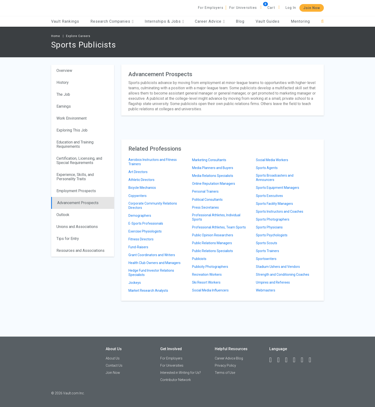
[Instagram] (296, 360)
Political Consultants (207, 199)
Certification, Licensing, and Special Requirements (79, 160)
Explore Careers (78, 36)
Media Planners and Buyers (212, 168)
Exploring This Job (72, 130)
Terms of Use (225, 373)
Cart (271, 8)
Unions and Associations (77, 226)
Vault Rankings (65, 21)
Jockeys (134, 283)
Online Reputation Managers (213, 183)
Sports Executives (269, 196)
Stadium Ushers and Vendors (278, 267)
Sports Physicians (269, 227)
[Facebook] (272, 360)
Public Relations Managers (212, 243)
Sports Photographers (272, 219)
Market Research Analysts (148, 290)
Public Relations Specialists (212, 251)
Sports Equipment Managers (277, 188)
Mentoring (300, 21)
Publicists (199, 259)
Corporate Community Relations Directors (152, 205)
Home (55, 36)
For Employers (210, 8)
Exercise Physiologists (145, 231)
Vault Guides (268, 21)
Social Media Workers (272, 160)
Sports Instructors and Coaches (279, 211)
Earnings (63, 106)
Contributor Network (175, 380)
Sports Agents (267, 168)
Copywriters (137, 196)
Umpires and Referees (273, 282)
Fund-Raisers (138, 247)
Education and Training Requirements (75, 144)
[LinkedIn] (280, 360)
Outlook (62, 214)
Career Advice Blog (229, 358)
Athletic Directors (141, 180)
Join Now (311, 8)
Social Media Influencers (210, 290)
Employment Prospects (76, 191)
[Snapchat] (312, 360)
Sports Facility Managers (274, 204)
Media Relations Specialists (212, 176)
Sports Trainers (267, 251)
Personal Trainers (205, 191)
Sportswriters (266, 259)
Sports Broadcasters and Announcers (274, 178)
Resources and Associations (80, 250)
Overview (64, 70)
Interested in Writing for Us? (180, 373)
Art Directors (138, 172)
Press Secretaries (205, 207)
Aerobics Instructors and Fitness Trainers (152, 162)
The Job (63, 94)
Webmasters (265, 290)
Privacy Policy (225, 365)
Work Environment (71, 118)
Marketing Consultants (209, 160)
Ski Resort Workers (206, 282)
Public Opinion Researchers (212, 235)
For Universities (243, 8)
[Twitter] (288, 360)
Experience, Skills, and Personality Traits (75, 176)
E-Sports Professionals (145, 223)
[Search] (322, 21)
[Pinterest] (304, 360)
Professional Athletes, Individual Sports (216, 217)
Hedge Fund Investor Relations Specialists (151, 273)
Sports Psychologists (271, 235)
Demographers (139, 215)
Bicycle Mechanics (142, 188)
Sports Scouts (266, 243)
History (62, 82)
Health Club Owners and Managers (154, 263)
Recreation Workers (207, 274)
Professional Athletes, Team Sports (219, 227)
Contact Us (114, 365)
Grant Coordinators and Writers (151, 255)
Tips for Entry (67, 238)
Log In (291, 8)
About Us (113, 358)
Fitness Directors (141, 239)
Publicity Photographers (210, 267)
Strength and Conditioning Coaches (282, 274)
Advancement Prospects (78, 203)
